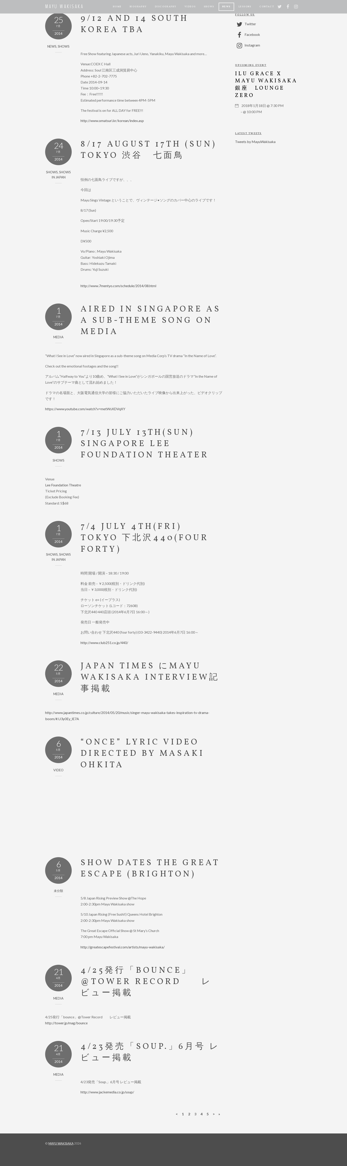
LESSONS (245, 6)
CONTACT (266, 6)
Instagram (247, 45)
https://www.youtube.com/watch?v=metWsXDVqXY (85, 409)
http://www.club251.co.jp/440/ (104, 642)
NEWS (226, 6)
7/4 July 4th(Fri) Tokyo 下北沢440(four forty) (145, 538)
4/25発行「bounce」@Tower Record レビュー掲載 (146, 982)
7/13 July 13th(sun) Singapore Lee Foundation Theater (145, 444)
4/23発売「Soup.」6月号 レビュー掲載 (150, 1052)
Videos (190, 6)
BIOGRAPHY (138, 6)
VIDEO (58, 770)
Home (117, 6)
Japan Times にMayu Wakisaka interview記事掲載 (150, 677)
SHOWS (63, 46)
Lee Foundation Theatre (63, 485)
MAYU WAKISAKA (60, 1143)
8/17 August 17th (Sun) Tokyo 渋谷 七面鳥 (149, 150)
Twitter (245, 24)
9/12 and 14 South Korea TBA (135, 24)
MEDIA (58, 337)
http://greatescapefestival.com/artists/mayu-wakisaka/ (123, 947)
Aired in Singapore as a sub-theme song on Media (151, 321)
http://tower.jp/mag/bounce (66, 1023)
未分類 (58, 891)
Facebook (247, 34)
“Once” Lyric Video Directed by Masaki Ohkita (142, 754)
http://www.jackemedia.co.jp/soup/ (107, 1092)
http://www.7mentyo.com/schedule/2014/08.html (118, 286)
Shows (209, 6)
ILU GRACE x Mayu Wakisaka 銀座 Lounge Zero (266, 84)
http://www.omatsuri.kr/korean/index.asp (112, 120)
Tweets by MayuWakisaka (255, 141)
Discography (165, 6)
